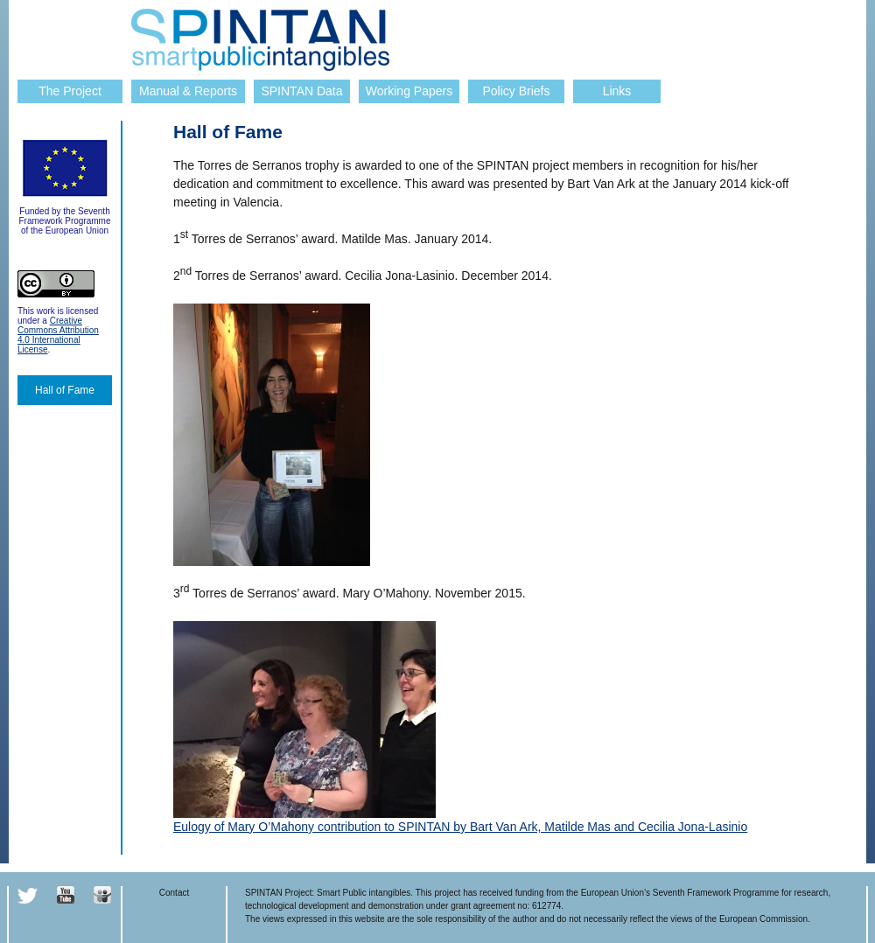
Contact (174, 893)
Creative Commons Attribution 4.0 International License (58, 335)
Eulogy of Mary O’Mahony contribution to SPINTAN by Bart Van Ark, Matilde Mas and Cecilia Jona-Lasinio (460, 827)
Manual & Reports (188, 91)
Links (617, 91)
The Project (70, 91)
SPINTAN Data (301, 91)
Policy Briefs (516, 91)
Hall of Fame (64, 390)
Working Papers (409, 91)
